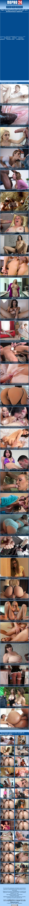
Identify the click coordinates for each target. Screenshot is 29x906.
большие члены (10, 39)
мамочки (14, 37)
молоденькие (7, 37)
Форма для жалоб (14, 902)
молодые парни (20, 39)
